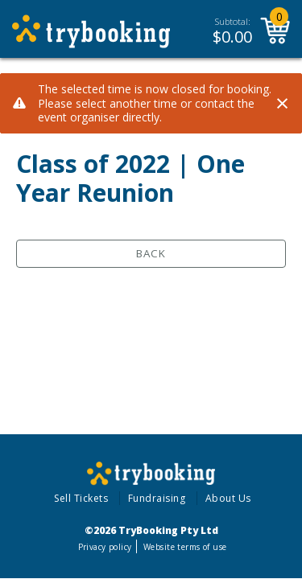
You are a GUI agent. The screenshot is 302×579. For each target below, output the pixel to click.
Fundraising (157, 498)
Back (151, 253)
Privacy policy (105, 546)
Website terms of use (184, 546)
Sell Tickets (81, 498)
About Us (228, 498)
